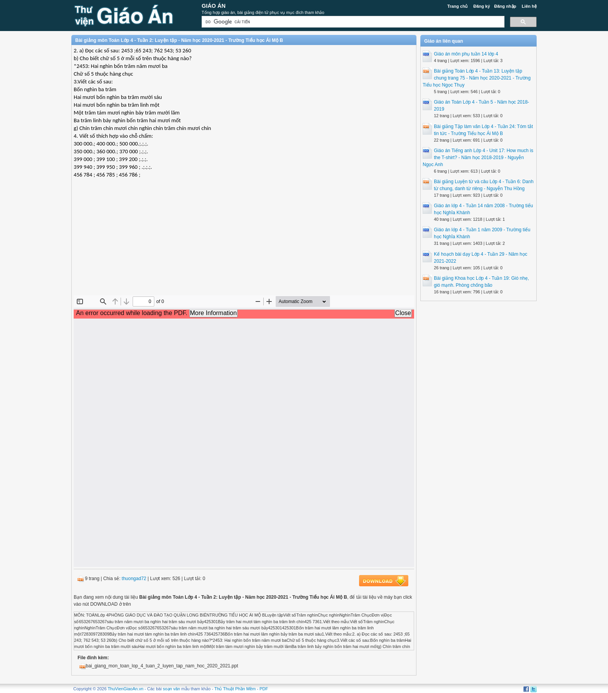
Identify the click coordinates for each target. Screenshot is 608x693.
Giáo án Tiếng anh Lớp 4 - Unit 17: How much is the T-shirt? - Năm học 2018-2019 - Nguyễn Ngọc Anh (478, 157)
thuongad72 (134, 578)
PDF (263, 688)
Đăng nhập (505, 6)
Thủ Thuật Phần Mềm (235, 688)
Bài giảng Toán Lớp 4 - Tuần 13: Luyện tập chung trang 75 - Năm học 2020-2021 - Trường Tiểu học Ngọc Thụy (476, 78)
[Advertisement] (244, 239)
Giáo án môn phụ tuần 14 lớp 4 (466, 54)
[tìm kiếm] (352, 22)
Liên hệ (529, 6)
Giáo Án (214, 6)
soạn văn (171, 688)
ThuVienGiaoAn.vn (125, 688)
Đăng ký (481, 6)
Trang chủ (457, 6)
